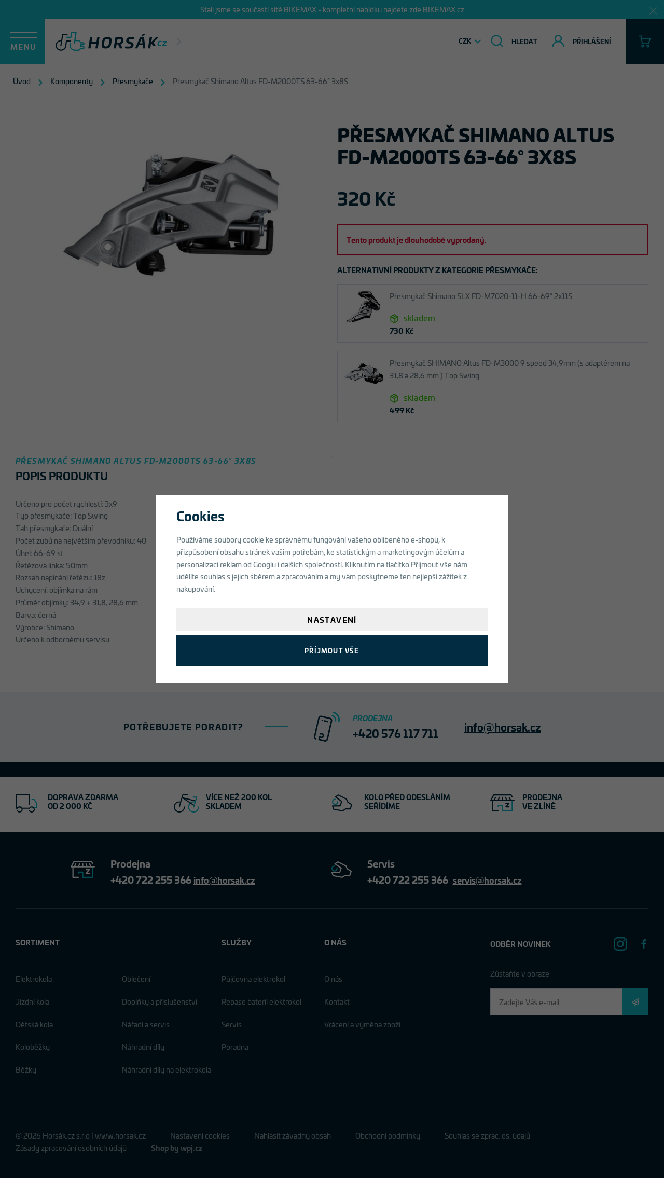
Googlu (264, 564)
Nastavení (332, 619)
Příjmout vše (332, 650)
